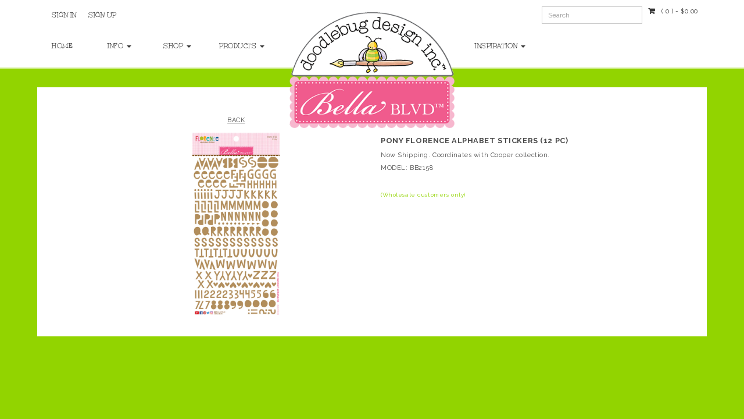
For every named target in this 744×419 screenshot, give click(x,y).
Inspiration (500, 46)
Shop (177, 46)
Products (235, 46)
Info (119, 46)
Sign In (64, 15)
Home (62, 46)
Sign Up (102, 15)
